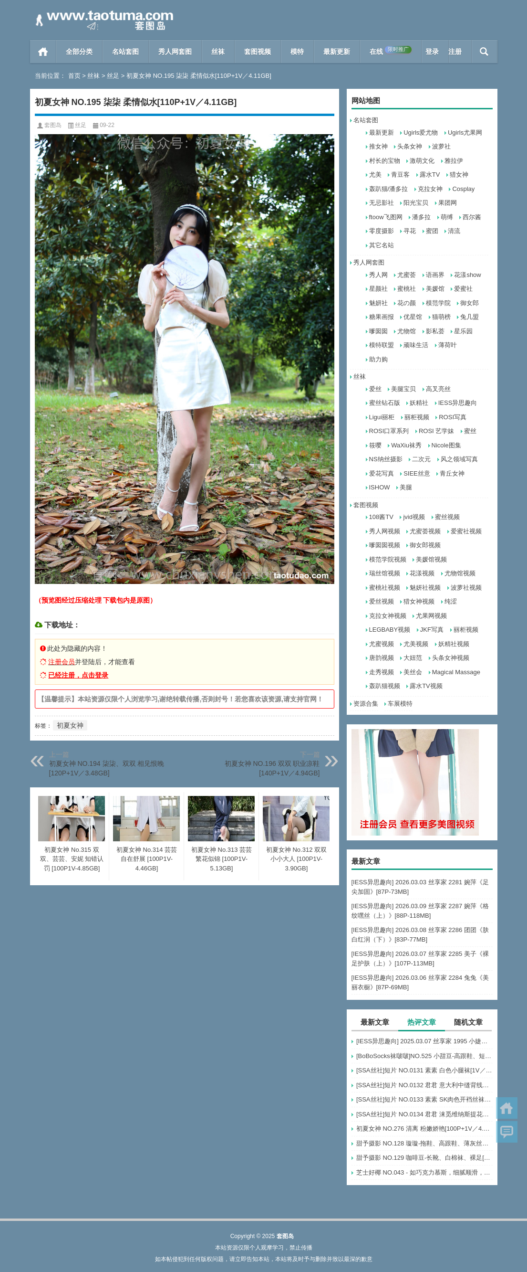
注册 (455, 51)
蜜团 (432, 230)
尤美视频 (415, 643)
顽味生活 (415, 345)
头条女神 (409, 146)
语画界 (435, 274)
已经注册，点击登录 (78, 675)
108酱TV (381, 516)
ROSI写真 (452, 417)
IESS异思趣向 (457, 402)
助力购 (378, 359)
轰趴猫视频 (384, 685)
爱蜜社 (463, 288)
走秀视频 (381, 672)
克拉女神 (430, 188)
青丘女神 (452, 473)
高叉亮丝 (438, 388)
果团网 (447, 202)
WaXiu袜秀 (406, 445)
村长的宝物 (384, 160)
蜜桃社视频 (384, 587)
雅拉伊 (453, 160)
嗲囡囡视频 (384, 545)
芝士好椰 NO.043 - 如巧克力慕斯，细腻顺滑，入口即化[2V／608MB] (424, 1172)
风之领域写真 (459, 459)
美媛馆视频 (431, 559)
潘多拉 (421, 217)
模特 (297, 51)
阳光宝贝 (415, 202)
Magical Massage (456, 672)
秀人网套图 (175, 51)
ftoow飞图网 (386, 217)
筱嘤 (375, 445)
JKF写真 (432, 629)
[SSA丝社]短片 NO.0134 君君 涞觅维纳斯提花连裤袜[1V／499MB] (424, 1114)
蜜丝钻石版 (384, 402)
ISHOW (379, 487)
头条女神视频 (450, 657)
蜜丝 (470, 431)
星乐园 (463, 331)
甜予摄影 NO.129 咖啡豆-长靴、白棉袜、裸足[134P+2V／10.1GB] (424, 1157)
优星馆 (412, 316)
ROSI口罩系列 (389, 431)
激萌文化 (422, 160)
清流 (454, 230)
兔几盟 (469, 316)
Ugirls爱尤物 (420, 132)
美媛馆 (435, 288)
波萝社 (441, 146)
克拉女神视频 (387, 615)
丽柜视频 (416, 417)
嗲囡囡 (378, 331)
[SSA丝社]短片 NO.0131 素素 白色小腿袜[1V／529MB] (424, 1070)
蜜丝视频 (447, 516)
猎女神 (459, 174)
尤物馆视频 (459, 573)
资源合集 (365, 703)
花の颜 (406, 303)
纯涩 (450, 601)
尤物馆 (406, 331)
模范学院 (438, 303)
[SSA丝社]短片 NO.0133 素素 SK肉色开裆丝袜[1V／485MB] (424, 1099)
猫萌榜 (441, 316)
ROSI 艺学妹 (436, 431)
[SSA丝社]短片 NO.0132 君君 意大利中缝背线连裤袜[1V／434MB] (424, 1085)
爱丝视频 (381, 601)
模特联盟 (381, 345)
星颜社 (378, 288)
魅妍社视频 (425, 587)
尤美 (375, 174)
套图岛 (53, 125)
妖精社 (419, 402)
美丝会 (412, 672)
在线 (391, 50)
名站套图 (125, 51)
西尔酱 (472, 217)
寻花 (409, 230)
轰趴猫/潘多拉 (388, 188)
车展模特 (400, 703)
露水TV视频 (426, 685)
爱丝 (375, 388)
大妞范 (412, 657)
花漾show (467, 274)
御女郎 (469, 303)
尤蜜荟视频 (425, 531)
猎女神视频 (418, 601)
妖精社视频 (453, 643)
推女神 (378, 146)
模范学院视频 (387, 559)
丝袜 (218, 51)
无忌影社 (381, 202)
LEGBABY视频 (390, 629)
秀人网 (378, 274)
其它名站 (381, 245)
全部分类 (79, 51)
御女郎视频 (425, 545)
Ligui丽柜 (381, 417)
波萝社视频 (466, 587)
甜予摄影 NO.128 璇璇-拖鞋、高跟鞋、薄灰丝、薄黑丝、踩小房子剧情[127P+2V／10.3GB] (424, 1143)
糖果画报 (381, 316)
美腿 (406, 487)
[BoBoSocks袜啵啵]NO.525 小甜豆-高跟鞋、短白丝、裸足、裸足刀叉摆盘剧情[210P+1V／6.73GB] (424, 1056)
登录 (432, 51)
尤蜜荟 (406, 274)
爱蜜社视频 (466, 531)
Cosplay (463, 188)
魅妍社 (378, 303)
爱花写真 (381, 473)
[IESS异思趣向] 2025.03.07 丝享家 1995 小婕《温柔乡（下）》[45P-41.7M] (424, 1041)
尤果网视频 (431, 615)
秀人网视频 (384, 531)
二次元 (421, 459)
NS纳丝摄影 (386, 459)
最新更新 (336, 51)
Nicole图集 (446, 445)
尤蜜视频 (381, 643)
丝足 (113, 75)
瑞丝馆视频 (384, 573)
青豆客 (400, 174)
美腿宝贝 (403, 388)
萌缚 (447, 217)
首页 (43, 51)
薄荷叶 (447, 345)
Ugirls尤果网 (465, 132)
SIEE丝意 (416, 473)
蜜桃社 (406, 288)
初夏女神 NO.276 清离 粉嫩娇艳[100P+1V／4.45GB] (424, 1128)
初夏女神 (70, 725)
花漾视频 (422, 573)
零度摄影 (381, 230)
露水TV (430, 174)
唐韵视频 (381, 657)
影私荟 (435, 331)
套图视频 (257, 51)
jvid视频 (414, 516)
